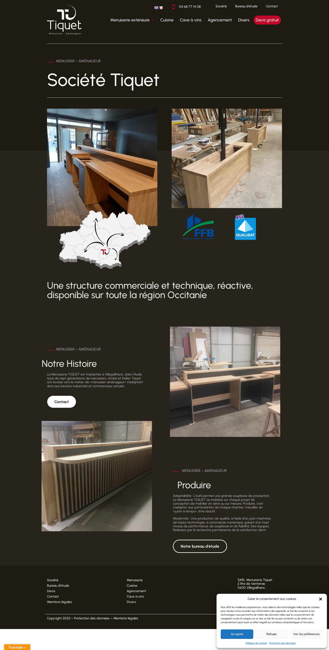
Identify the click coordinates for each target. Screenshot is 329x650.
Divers (131, 602)
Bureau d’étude (246, 6)
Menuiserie (135, 580)
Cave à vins (135, 596)
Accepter (237, 634)
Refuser (271, 634)
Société (221, 6)
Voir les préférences (306, 634)
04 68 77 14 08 (190, 7)
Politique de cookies (256, 643)
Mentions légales (59, 602)
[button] (321, 599)
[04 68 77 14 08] (173, 7)
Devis (51, 591)
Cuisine (132, 585)
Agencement (136, 591)
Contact (272, 6)
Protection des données (282, 643)
